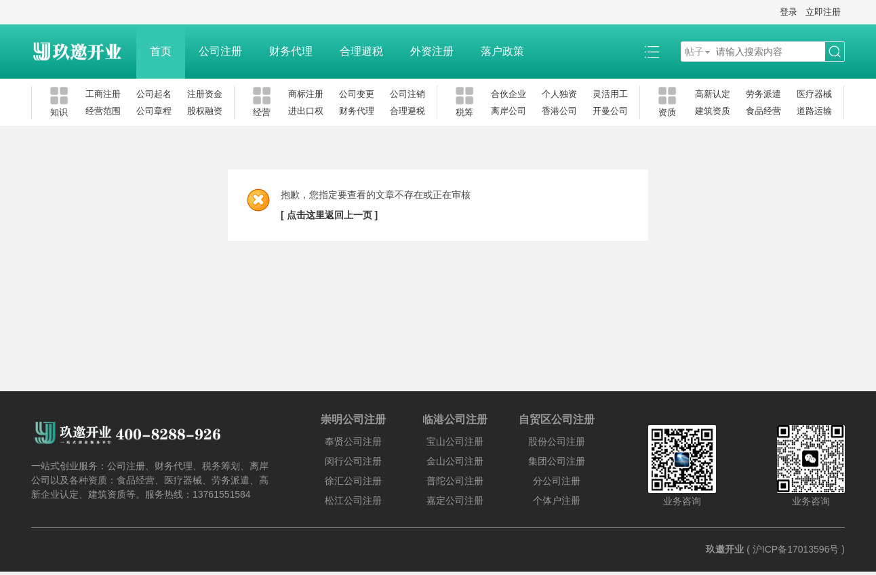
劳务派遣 (763, 94)
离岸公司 (508, 111)
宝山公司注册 (454, 441)
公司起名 (154, 94)
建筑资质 (712, 111)
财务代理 (291, 51)
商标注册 (305, 94)
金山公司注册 (454, 461)
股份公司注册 (556, 441)
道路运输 (814, 111)
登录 (788, 12)
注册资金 (204, 94)
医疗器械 (814, 94)
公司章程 (154, 111)
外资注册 (432, 51)
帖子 (694, 51)
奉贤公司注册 (353, 441)
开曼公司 (610, 111)
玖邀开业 (725, 549)
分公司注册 (556, 480)
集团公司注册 (556, 461)
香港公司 (559, 111)
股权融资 (204, 111)
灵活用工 (610, 94)
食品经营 (763, 111)
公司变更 (356, 94)
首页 (161, 51)
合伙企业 (508, 94)
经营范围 (103, 111)
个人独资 (559, 94)
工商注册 (103, 94)
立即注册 (823, 12)
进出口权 (305, 111)
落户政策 (502, 51)
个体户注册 (556, 500)
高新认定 (712, 94)
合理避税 (361, 51)
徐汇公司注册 (353, 480)
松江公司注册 (353, 500)
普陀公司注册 (454, 480)
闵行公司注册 (353, 461)
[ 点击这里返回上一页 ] (329, 215)
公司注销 (407, 94)
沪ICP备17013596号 (796, 549)
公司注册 (220, 51)
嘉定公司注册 (454, 500)
